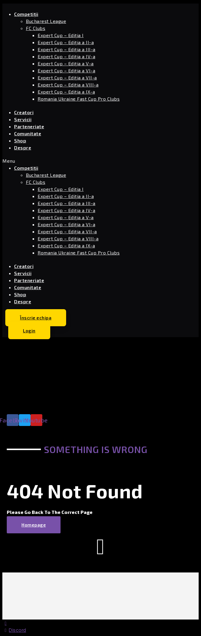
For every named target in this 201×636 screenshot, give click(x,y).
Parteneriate (29, 126)
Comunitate (27, 133)
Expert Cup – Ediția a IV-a (66, 56)
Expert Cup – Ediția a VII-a (67, 77)
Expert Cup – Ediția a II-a (66, 42)
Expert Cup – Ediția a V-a (66, 63)
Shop (20, 140)
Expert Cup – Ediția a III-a (67, 49)
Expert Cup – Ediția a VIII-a (68, 84)
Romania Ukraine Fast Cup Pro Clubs (79, 98)
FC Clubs (35, 28)
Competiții (26, 14)
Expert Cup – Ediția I (61, 35)
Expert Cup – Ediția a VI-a (66, 70)
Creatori (24, 112)
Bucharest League (46, 21)
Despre (22, 147)
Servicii (22, 119)
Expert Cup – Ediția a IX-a (66, 91)
